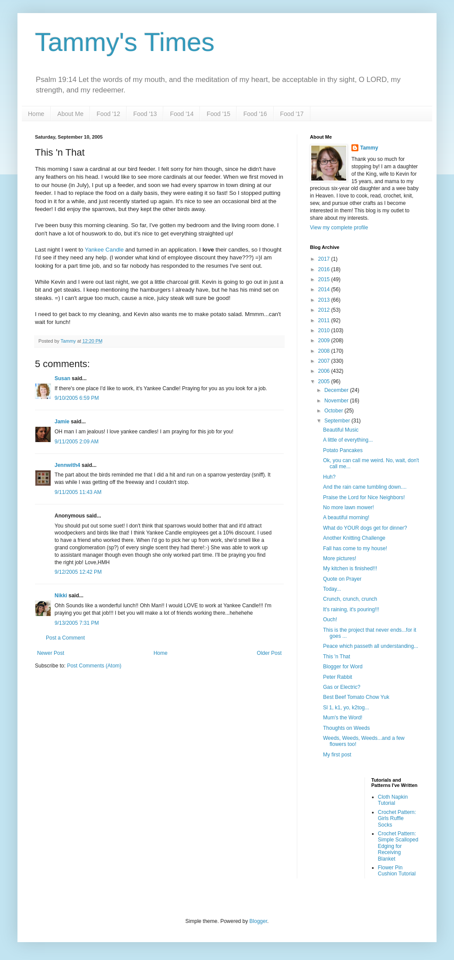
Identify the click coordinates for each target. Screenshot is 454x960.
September (337, 421)
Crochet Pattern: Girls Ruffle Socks (397, 818)
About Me (70, 113)
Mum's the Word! (342, 718)
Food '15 (218, 113)
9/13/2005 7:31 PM (77, 623)
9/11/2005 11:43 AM (78, 492)
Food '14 (181, 113)
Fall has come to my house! (355, 548)
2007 (324, 361)
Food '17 (292, 113)
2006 (324, 371)
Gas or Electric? (341, 687)
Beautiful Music (340, 430)
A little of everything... (348, 440)
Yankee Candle (104, 249)
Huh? (329, 477)
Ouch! (330, 619)
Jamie (62, 422)
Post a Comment (65, 638)
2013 (324, 300)
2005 (324, 381)
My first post (337, 755)
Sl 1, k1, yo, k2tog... (346, 708)
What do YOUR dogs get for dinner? (365, 528)
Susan (62, 378)
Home (36, 113)
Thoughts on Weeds (346, 728)
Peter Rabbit (337, 677)
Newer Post (50, 653)
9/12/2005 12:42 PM (78, 572)
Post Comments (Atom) (94, 666)
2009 (324, 340)
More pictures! (339, 558)
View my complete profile (339, 228)
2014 (324, 289)
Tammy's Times (124, 42)
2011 (324, 320)
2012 (324, 310)
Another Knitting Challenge (354, 538)
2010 (324, 330)
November (337, 401)
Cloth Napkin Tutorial (393, 800)
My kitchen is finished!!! (350, 568)
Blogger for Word (343, 667)
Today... (332, 589)
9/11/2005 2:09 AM (77, 442)
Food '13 (145, 113)
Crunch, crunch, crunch (350, 599)
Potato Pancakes (343, 450)
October (334, 411)
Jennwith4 (67, 465)
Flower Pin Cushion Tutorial (397, 871)
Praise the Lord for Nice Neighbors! (364, 497)
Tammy (369, 148)
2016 (324, 269)
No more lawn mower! (348, 507)
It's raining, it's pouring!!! (351, 609)
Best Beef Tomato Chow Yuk (356, 697)
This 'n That (336, 657)
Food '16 (255, 113)
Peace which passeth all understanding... (370, 646)
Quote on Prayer (342, 579)
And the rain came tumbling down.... (364, 487)
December (337, 390)
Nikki (61, 595)
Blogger (258, 921)
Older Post (269, 653)
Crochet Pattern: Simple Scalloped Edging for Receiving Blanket (398, 846)
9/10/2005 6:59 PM (77, 398)
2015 (324, 279)
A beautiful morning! (346, 517)
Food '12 (108, 113)
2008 (324, 351)
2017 (324, 259)
